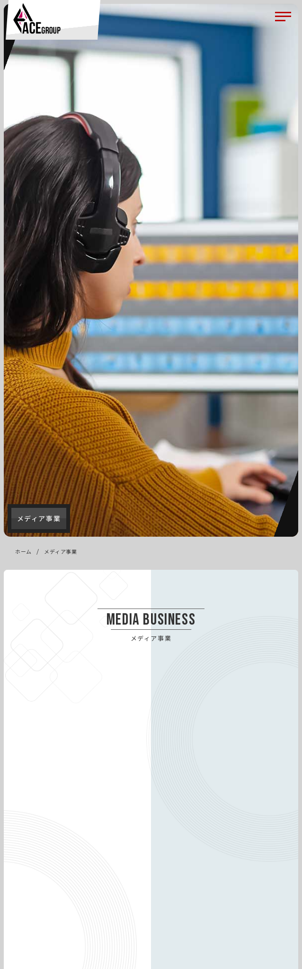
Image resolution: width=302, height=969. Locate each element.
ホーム (23, 551)
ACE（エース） (37, 18)
